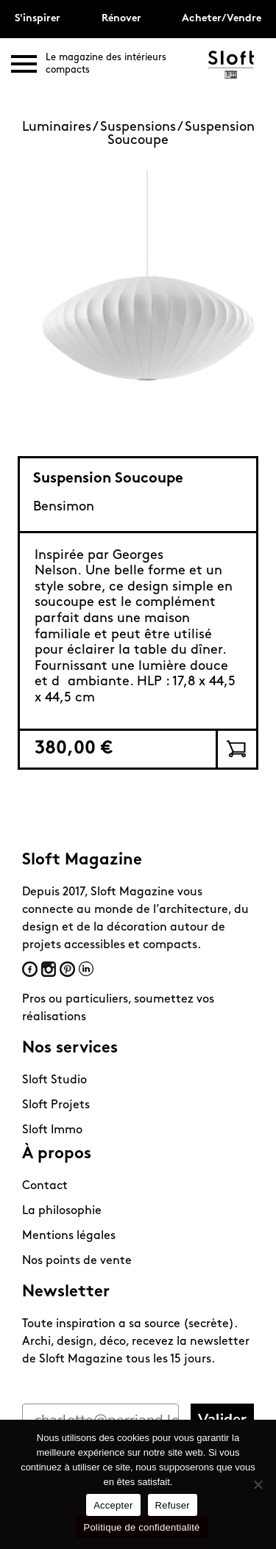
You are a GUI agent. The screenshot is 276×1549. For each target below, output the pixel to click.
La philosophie (62, 1211)
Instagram (48, 969)
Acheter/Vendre (221, 18)
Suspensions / (142, 127)
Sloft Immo (52, 1130)
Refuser (172, 1505)
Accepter (112, 1505)
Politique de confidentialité (141, 1527)
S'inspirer (37, 18)
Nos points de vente (77, 1261)
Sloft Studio (54, 1080)
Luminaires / (61, 127)
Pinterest (67, 969)
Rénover (121, 18)
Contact (45, 1186)
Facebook (30, 969)
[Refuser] (257, 1484)
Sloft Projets (56, 1105)
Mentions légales (69, 1236)
